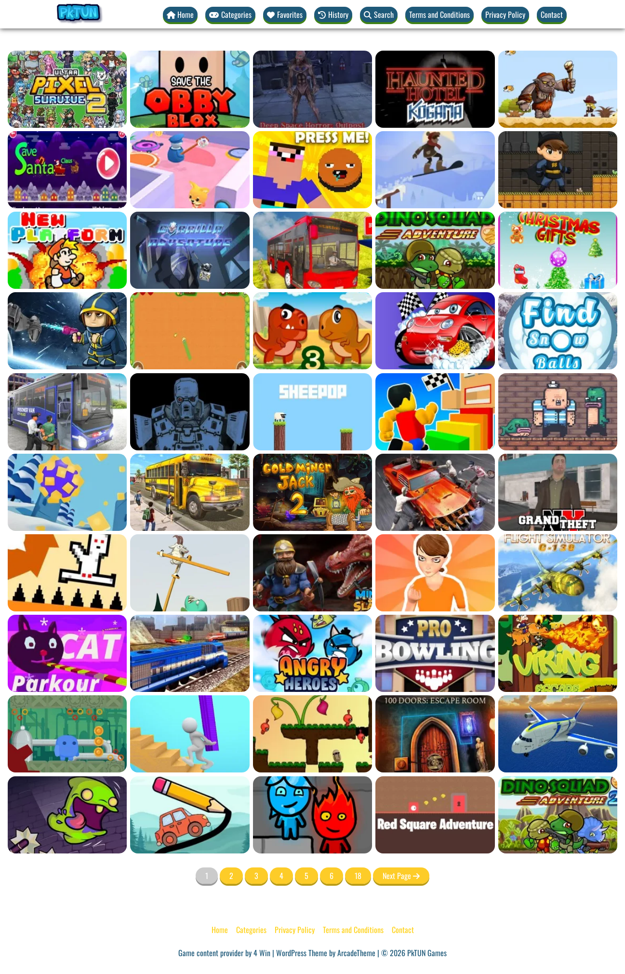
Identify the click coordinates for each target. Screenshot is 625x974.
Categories (251, 929)
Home (220, 929)
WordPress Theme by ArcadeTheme (325, 953)
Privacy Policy (505, 14)
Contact (552, 14)
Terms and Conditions (439, 14)
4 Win (261, 953)
